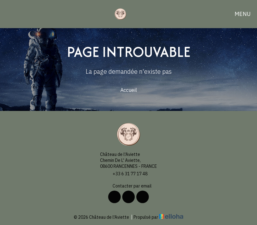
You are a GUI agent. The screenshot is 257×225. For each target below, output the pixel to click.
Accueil (128, 90)
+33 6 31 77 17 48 (126, 174)
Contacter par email (128, 186)
